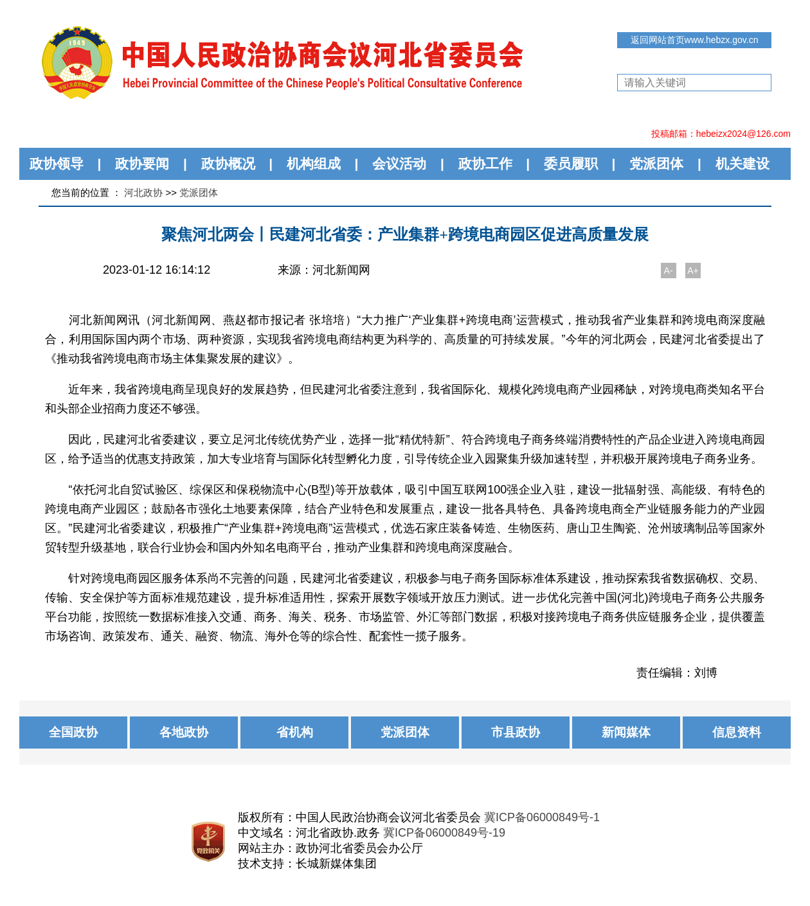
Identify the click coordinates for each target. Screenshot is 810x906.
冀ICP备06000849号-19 (444, 832)
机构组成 (314, 163)
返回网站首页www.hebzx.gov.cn (695, 40)
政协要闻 (142, 163)
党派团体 (656, 163)
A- (668, 270)
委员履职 (571, 163)
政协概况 (228, 163)
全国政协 (73, 732)
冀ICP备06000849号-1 (542, 817)
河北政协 (143, 192)
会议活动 (399, 163)
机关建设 (743, 163)
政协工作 (485, 163)
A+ (693, 270)
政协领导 (57, 163)
